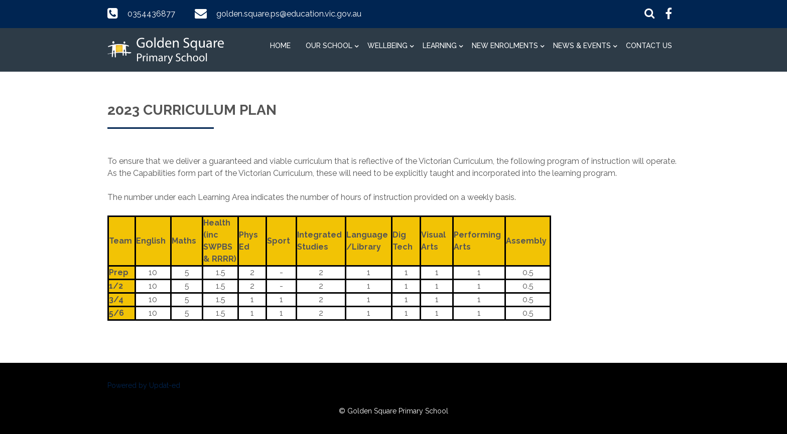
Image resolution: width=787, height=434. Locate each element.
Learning (440, 46)
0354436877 (151, 14)
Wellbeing (387, 46)
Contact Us (649, 46)
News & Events (582, 46)
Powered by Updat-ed (143, 385)
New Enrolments (505, 46)
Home (280, 46)
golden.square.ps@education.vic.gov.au (288, 14)
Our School (329, 46)
